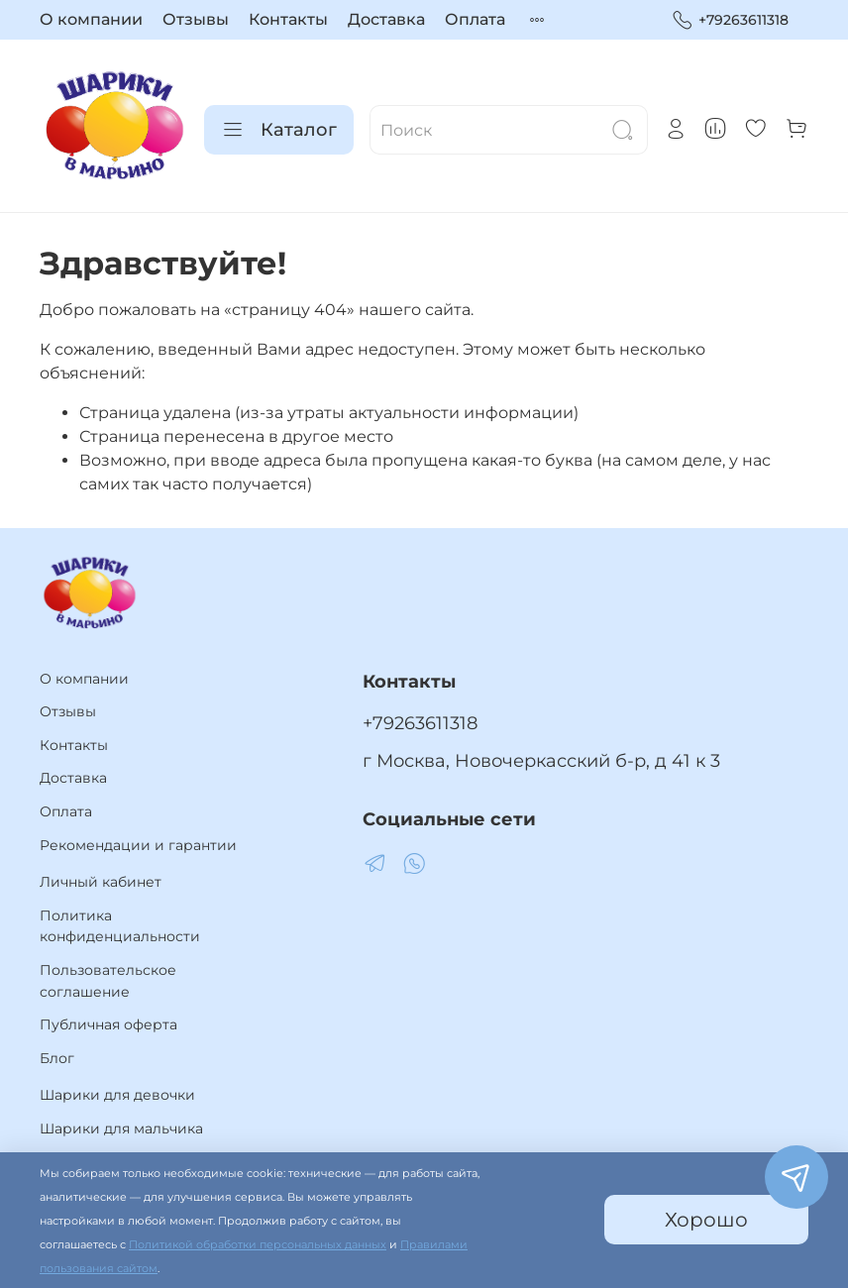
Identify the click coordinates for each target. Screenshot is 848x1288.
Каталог (279, 130)
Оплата (475, 19)
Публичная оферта (108, 1024)
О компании (91, 19)
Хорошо (706, 1220)
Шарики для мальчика (121, 1128)
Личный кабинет (100, 882)
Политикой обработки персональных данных (257, 1244)
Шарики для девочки (117, 1095)
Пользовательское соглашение (108, 981)
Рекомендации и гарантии (138, 845)
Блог (57, 1058)
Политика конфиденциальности (120, 926)
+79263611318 (730, 20)
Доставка (386, 19)
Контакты (288, 19)
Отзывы (195, 19)
